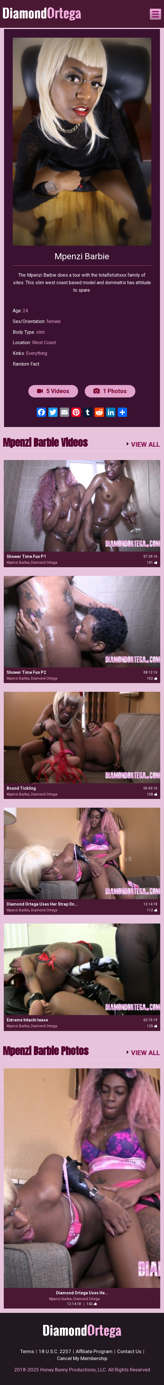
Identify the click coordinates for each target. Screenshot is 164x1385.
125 (152, 1026)
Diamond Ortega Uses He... (82, 1293)
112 (152, 910)
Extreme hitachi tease (27, 1020)
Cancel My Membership (82, 1358)
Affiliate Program (94, 1351)
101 (152, 563)
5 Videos (53, 391)
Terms (27, 1351)
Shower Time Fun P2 (26, 672)
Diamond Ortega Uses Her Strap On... (42, 904)
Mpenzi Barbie (18, 563)
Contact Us (129, 1351)
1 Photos (110, 391)
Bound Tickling (21, 788)
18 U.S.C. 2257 (55, 1351)
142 (91, 1304)
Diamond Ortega (44, 563)
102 (152, 678)
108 (152, 794)
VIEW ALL (145, 444)
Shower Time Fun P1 (26, 556)
